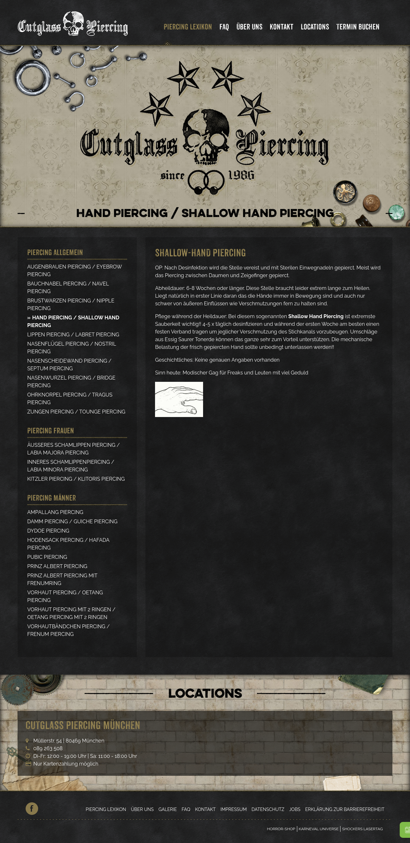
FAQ (224, 26)
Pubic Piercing (47, 557)
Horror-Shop (281, 829)
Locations (315, 26)
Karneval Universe (319, 829)
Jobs (294, 809)
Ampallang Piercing (55, 512)
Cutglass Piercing (73, 23)
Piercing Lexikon (188, 26)
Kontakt (281, 26)
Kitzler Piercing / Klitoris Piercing (76, 479)
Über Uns (249, 26)
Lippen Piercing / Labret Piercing (73, 335)
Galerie (168, 809)
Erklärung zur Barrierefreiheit (344, 809)
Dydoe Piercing (48, 531)
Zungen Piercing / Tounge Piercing (76, 412)
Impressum (233, 809)
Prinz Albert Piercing (57, 566)
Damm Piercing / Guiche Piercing (72, 521)
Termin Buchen (358, 26)
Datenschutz (267, 809)
